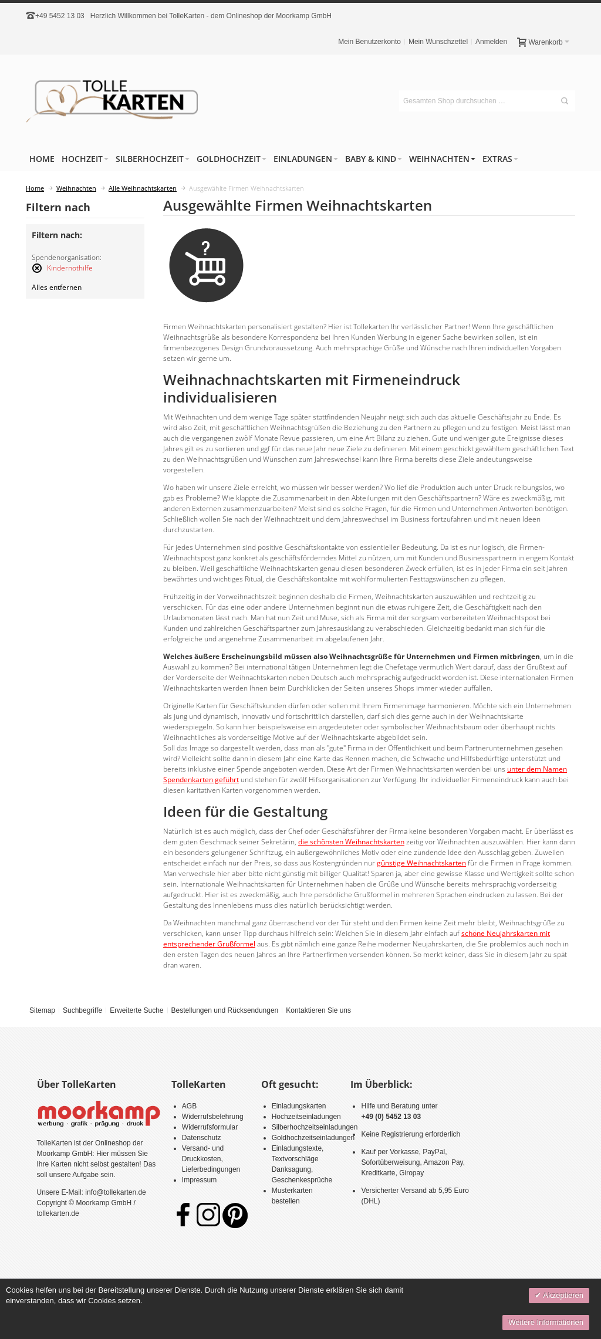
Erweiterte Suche (136, 1010)
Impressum (199, 1180)
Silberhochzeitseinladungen (315, 1127)
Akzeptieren (562, 1295)
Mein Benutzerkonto (369, 42)
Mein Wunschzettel (438, 42)
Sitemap (42, 1010)
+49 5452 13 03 (60, 16)
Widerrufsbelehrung (213, 1117)
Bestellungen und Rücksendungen (224, 1010)
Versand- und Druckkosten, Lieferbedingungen (211, 1159)
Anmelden (491, 42)
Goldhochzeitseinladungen (313, 1138)
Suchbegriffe (82, 1010)
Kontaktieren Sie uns (318, 1010)
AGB (189, 1106)
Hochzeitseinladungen (306, 1117)
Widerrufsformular (210, 1127)
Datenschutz (201, 1138)
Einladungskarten (299, 1106)
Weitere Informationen (545, 1322)
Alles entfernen (57, 287)
